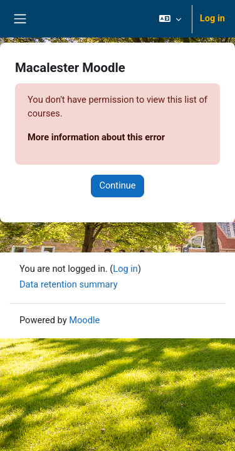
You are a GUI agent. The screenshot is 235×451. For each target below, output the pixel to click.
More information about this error (96, 137)
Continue (117, 185)
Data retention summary (68, 284)
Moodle (84, 320)
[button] (170, 19)
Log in (212, 18)
